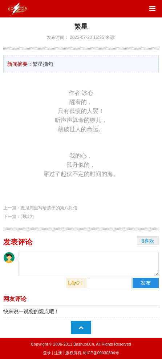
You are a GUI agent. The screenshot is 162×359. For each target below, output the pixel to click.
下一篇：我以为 (18, 216)
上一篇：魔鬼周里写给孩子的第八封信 (40, 207)
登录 (47, 353)
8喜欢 (147, 241)
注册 (58, 353)
